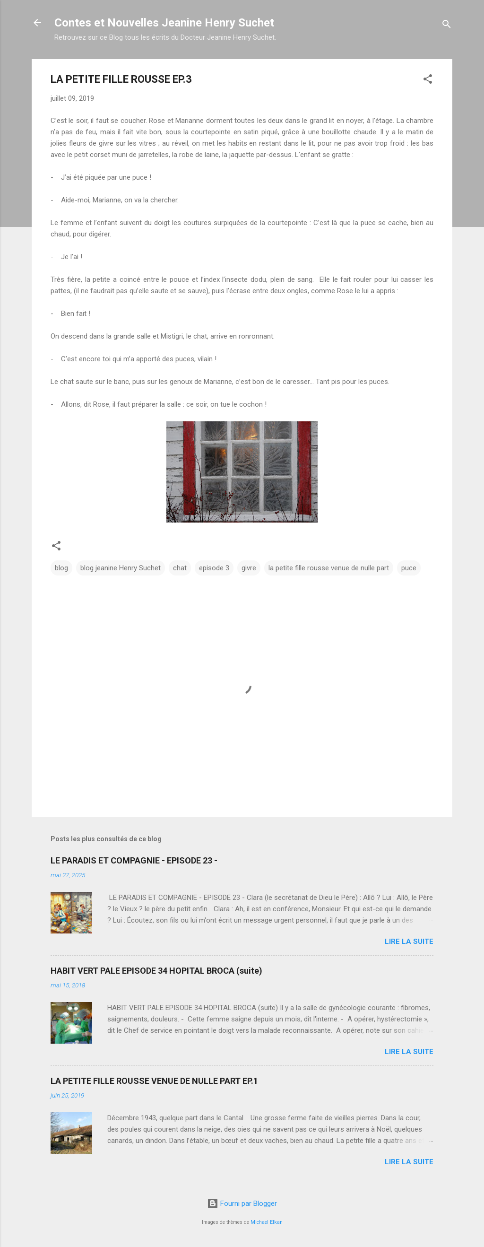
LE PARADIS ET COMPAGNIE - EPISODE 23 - (134, 860)
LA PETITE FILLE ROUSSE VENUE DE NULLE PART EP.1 (154, 1081)
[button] (427, 80)
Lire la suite (409, 941)
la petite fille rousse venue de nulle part (328, 568)
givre (249, 568)
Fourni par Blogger (242, 1203)
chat (180, 568)
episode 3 (214, 568)
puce (408, 568)
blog (61, 568)
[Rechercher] (446, 25)
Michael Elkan (267, 1222)
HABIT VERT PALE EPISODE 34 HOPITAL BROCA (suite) (156, 971)
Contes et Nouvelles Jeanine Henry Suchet (164, 22)
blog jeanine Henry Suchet (120, 568)
